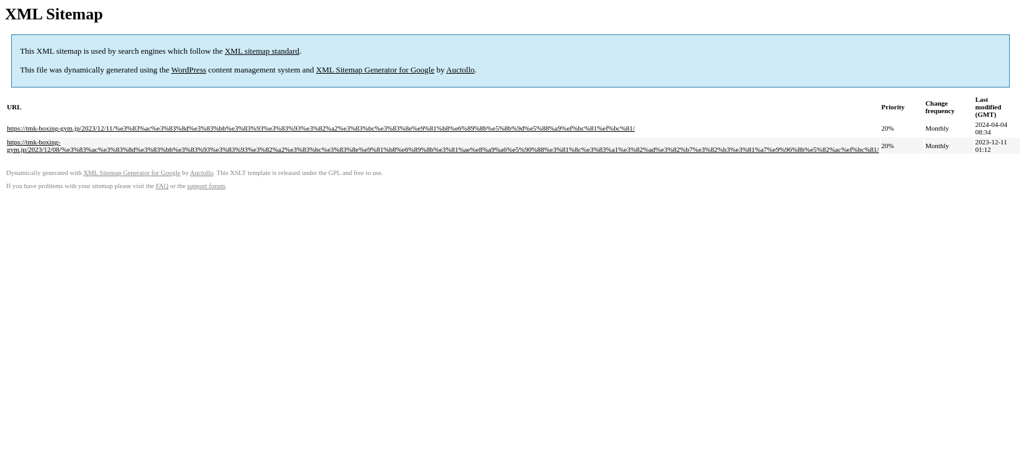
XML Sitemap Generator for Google (375, 69)
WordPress (188, 69)
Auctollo (460, 69)
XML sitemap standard (262, 51)
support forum (206, 185)
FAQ (162, 185)
